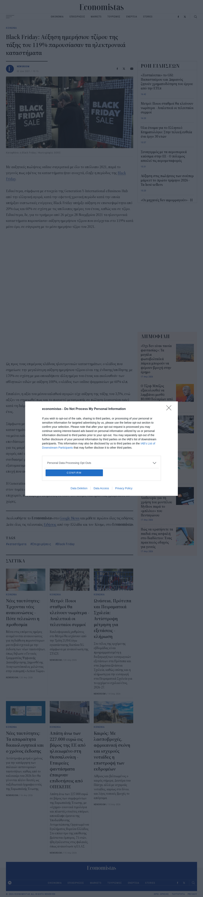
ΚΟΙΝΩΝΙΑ (11, 27)
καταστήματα (17, 544)
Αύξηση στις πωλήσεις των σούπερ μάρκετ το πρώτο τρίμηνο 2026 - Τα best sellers (167, 180)
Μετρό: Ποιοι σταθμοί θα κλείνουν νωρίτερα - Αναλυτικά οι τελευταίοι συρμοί (69, 612)
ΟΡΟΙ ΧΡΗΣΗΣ (161, 894)
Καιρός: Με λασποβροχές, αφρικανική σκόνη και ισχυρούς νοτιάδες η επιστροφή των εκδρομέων (112, 751)
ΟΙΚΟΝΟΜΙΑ (57, 16)
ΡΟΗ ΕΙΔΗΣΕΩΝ (160, 66)
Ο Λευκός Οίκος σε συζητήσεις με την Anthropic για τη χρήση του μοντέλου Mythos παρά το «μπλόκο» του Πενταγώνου (156, 502)
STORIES (147, 16)
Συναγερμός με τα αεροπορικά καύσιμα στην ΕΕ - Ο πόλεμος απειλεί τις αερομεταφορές (164, 156)
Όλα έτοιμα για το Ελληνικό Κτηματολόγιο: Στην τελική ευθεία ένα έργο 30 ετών (166, 132)
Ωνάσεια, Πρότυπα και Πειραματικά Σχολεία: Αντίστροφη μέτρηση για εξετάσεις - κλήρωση (112, 618)
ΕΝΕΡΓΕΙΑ (131, 16)
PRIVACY (192, 894)
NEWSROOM (23, 66)
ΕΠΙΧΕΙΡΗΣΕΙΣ (77, 16)
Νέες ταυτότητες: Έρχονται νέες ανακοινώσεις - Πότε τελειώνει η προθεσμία (23, 612)
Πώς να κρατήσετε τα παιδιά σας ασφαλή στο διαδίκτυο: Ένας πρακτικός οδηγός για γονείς (157, 538)
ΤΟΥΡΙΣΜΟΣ (113, 16)
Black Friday (66, 544)
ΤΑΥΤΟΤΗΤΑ (178, 894)
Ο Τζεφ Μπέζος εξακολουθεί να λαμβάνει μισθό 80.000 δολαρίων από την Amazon (157, 395)
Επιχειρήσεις (41, 544)
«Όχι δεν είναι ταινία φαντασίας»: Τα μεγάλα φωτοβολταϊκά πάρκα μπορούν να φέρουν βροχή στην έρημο (156, 359)
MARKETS (96, 16)
